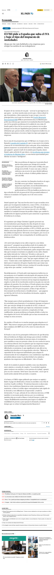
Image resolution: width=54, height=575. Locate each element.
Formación (14, 23)
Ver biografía (15, 417)
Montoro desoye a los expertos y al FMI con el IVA (7, 166)
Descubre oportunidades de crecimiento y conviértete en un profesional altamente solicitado (45, 539)
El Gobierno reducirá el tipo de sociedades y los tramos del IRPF (7, 172)
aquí (33, 440)
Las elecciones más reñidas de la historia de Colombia (18, 496)
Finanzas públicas (15, 433)
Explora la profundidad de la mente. (44, 545)
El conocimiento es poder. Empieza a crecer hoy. (13, 557)
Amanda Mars (27, 58)
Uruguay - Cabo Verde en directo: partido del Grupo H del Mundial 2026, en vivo (24, 502)
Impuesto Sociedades (41, 433)
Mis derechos (20, 23)
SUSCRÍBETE (40, 10)
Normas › (48, 426)
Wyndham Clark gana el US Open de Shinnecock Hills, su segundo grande (23, 494)
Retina (35, 23)
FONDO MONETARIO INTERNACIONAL (11, 31)
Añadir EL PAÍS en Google (46, 63)
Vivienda (9, 23)
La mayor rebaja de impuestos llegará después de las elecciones (7, 186)
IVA (25, 433)
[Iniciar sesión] (48, 10)
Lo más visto (5, 508)
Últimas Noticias (40, 23)
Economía (7, 20)
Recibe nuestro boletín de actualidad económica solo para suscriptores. (21, 422)
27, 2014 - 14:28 (28, 60)
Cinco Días (30, 23)
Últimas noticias (6, 491)
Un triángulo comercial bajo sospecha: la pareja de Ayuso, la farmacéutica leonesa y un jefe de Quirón (25, 525)
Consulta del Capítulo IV (19, 143)
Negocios (25, 23)
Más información (8, 440)
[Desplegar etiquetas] (49, 433)
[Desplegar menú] (3, 13)
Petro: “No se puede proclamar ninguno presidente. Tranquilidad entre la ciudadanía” (26, 499)
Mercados (4, 23)
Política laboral (7, 433)
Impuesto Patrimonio (31, 433)
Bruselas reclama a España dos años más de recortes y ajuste (7, 179)
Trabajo (21, 433)
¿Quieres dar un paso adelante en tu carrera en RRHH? (45, 553)
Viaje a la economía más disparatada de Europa (13, 522)
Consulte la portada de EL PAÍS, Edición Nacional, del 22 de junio (25, 28)
